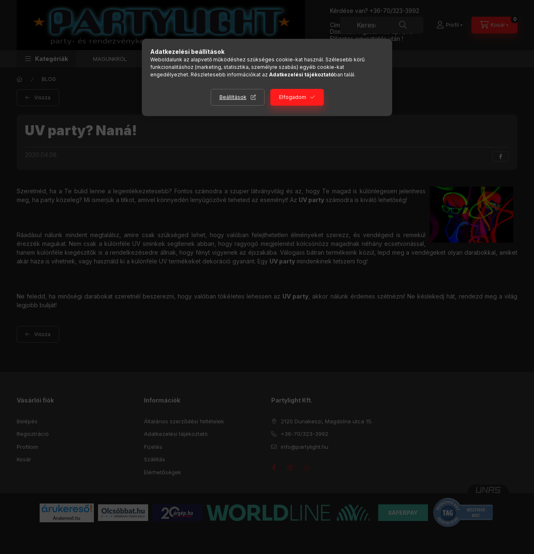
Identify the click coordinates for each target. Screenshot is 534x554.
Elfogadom (292, 97)
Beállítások (233, 97)
